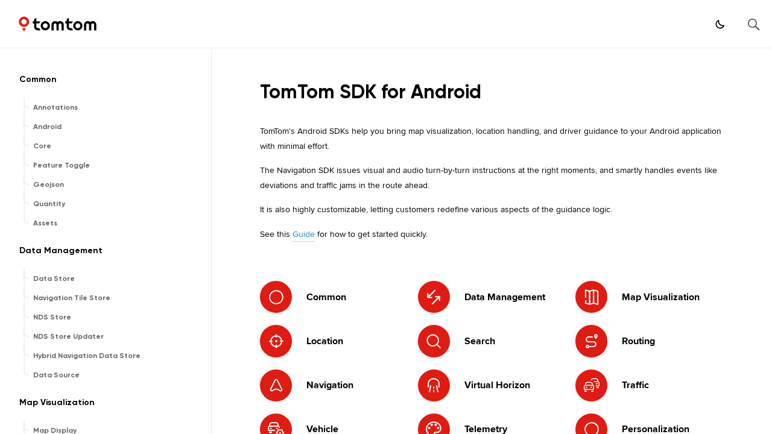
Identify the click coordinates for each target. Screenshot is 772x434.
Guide (304, 234)
